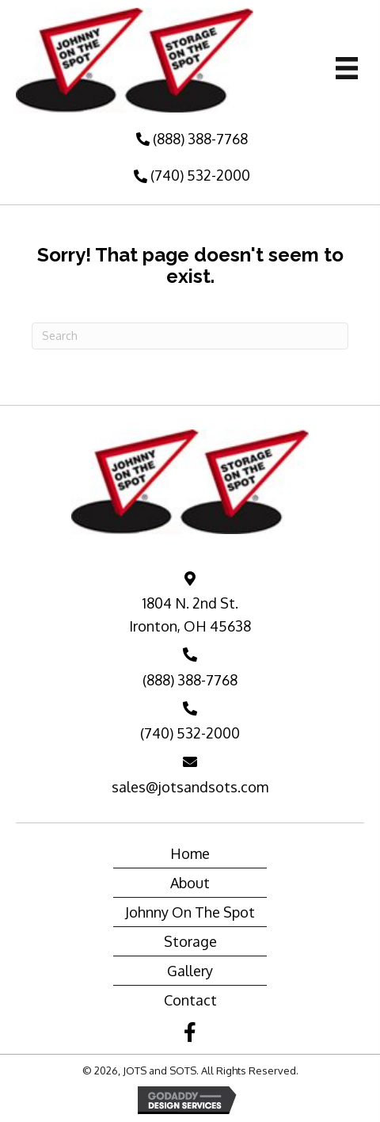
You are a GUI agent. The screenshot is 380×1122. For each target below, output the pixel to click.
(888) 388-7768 (190, 680)
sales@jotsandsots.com (190, 787)
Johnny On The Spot (190, 912)
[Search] (190, 335)
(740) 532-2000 (190, 733)
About (190, 882)
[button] (190, 139)
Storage (190, 941)
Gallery (190, 970)
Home (190, 853)
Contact (190, 1000)
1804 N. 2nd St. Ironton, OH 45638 (190, 614)
